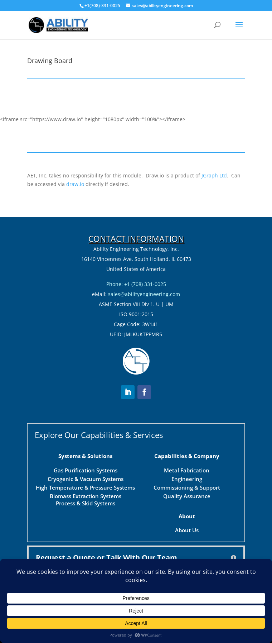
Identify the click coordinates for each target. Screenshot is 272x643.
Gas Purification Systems (85, 445)
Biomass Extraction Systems (85, 471)
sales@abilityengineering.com (144, 294)
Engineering (186, 453)
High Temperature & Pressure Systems (85, 462)
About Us (187, 505)
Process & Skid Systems (85, 478)
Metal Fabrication (186, 445)
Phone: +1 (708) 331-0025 (136, 284)
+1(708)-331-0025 (102, 6)
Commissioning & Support (187, 462)
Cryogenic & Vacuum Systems (85, 453)
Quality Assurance (186, 471)
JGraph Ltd (214, 175)
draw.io (75, 184)
